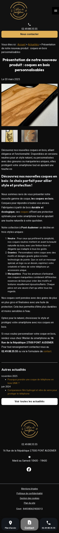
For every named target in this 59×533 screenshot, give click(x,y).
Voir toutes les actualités (29, 401)
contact (47, 351)
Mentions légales (29, 488)
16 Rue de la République (29, 450)
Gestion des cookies (29, 498)
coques (24, 211)
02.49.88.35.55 (29, 28)
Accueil (21, 44)
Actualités (33, 44)
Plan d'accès (10, 528)
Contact (29, 527)
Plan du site (29, 503)
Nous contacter (29, 34)
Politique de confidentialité (30, 493)
